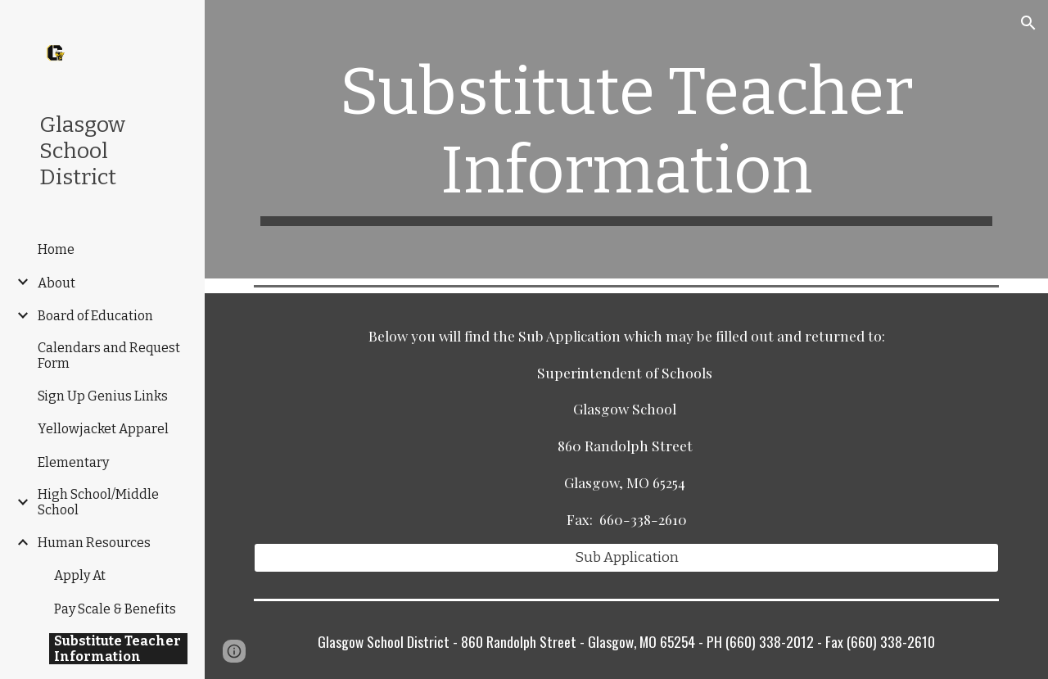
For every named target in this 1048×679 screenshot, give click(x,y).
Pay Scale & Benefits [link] (115, 609)
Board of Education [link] (95, 316)
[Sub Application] (627, 558)
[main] (627, 139)
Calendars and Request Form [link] (109, 355)
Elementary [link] (73, 462)
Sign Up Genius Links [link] (103, 396)
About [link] (56, 283)
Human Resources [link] (94, 542)
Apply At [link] (80, 575)
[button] (1028, 23)
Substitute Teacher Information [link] (117, 648)
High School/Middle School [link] (98, 502)
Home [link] (56, 249)
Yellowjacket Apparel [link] (103, 429)
